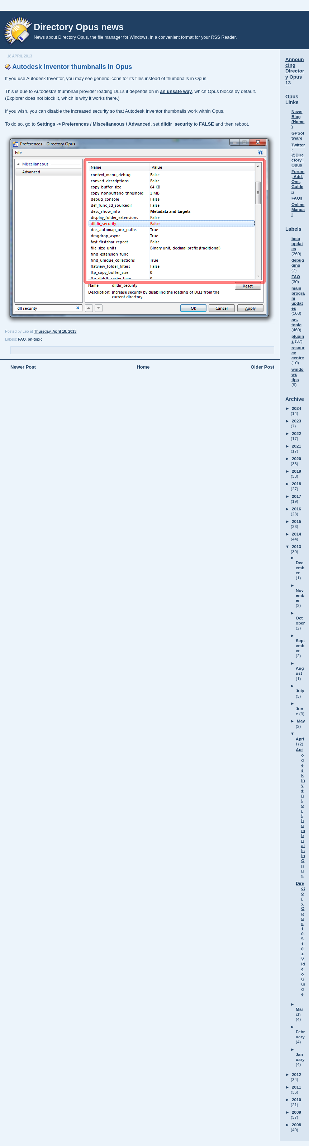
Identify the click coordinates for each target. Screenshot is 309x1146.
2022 (296, 433)
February (300, 1034)
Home (143, 367)
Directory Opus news (79, 27)
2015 (296, 521)
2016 (296, 508)
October (300, 620)
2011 (296, 1087)
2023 (296, 420)
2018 (296, 483)
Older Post (262, 367)
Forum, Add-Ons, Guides (297, 181)
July (300, 690)
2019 (296, 471)
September (300, 645)
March (299, 1011)
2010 (296, 1099)
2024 (296, 408)
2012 (296, 1074)
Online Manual (298, 209)
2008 (296, 1124)
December (300, 567)
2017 (296, 496)
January (300, 1057)
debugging (297, 262)
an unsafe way (176, 91)
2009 (296, 1112)
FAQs (297, 198)
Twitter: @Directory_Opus (298, 154)
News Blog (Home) (297, 119)
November (300, 595)
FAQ (21, 339)
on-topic (35, 339)
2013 (296, 546)
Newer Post (23, 367)
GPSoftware (297, 135)
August (300, 670)
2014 (296, 534)
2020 (296, 458)
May (301, 721)
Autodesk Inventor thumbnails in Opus (72, 66)
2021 (296, 446)
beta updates (297, 243)
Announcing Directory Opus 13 (294, 71)
